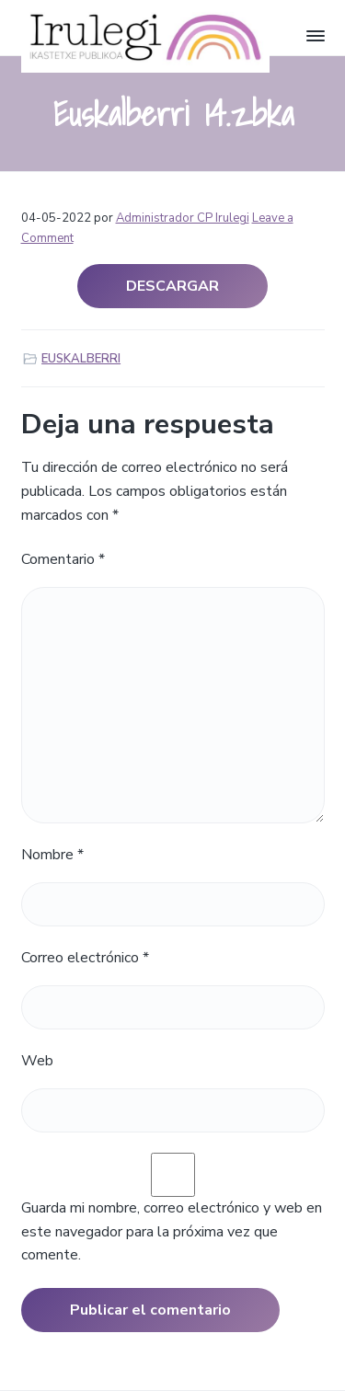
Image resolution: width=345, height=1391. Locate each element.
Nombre (52, 855)
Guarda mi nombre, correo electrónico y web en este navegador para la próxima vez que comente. (171, 1232)
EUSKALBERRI (81, 359)
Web (37, 1061)
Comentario (63, 559)
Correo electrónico (85, 958)
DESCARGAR (172, 286)
